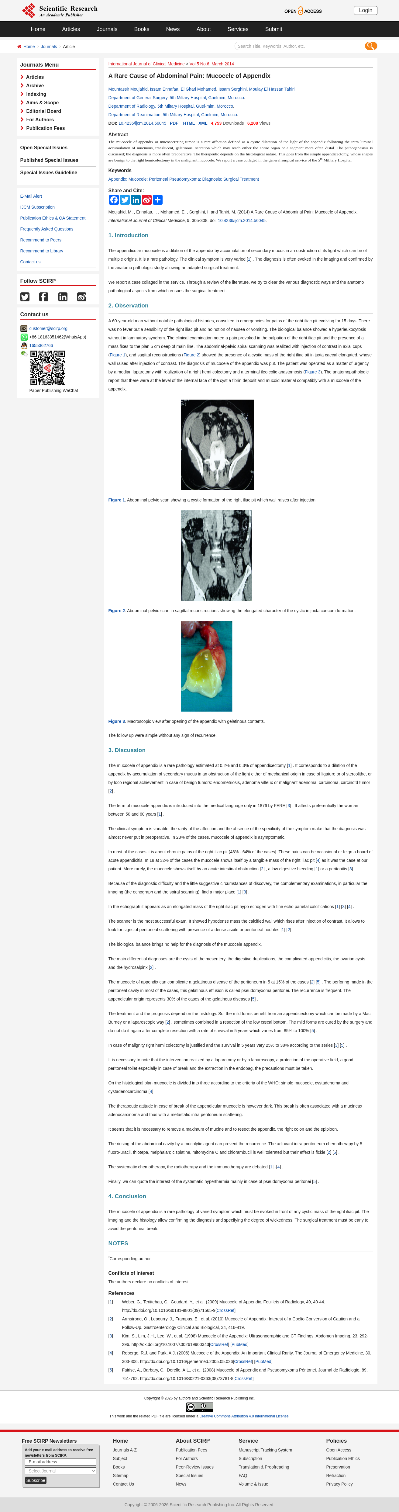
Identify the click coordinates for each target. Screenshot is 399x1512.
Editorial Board (42, 111)
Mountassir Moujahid (128, 89)
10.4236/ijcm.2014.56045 (142, 123)
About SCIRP (193, 1441)
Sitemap (121, 1475)
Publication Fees (44, 128)
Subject (120, 1458)
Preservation (338, 1467)
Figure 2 (191, 354)
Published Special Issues (49, 160)
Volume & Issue (253, 1484)
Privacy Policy (339, 1484)
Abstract (118, 134)
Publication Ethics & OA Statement (53, 218)
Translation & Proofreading (264, 1467)
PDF (174, 123)
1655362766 (41, 345)
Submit (273, 29)
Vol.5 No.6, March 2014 (212, 63)
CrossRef (225, 1310)
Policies (336, 1441)
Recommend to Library (42, 250)
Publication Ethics (343, 1458)
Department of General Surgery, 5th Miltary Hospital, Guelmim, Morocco (176, 97)
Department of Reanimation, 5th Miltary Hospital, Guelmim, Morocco (172, 114)
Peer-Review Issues (195, 1467)
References (121, 1293)
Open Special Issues (44, 147)
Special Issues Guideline (48, 172)
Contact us (30, 261)
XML (203, 123)
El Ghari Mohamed (198, 89)
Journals (107, 29)
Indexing (35, 94)
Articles (71, 29)
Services (238, 29)
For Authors (39, 119)
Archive (34, 85)
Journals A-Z (125, 1450)
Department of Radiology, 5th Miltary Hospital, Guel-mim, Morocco (170, 106)
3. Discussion (127, 750)
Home (38, 29)
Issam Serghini (232, 89)
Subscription (250, 1458)
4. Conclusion (127, 1196)
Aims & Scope (41, 102)
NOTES (118, 1243)
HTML (189, 123)
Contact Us (123, 1484)
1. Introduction (128, 235)
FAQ (243, 1475)
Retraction (336, 1475)
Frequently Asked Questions (47, 229)
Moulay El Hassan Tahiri (272, 89)
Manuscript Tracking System (265, 1450)
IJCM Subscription (37, 207)
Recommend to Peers (40, 240)
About (204, 29)
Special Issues (189, 1475)
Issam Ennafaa (164, 89)
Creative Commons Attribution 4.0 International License (244, 1416)
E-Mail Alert (31, 196)
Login (365, 10)
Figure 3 (312, 371)
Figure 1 (117, 354)
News (173, 29)
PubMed (239, 1344)
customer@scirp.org (48, 328)
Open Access (339, 1450)
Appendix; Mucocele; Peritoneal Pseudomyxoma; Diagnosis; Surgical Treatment (183, 179)
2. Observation (128, 305)
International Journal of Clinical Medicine (146, 63)
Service (248, 1441)
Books (142, 29)
